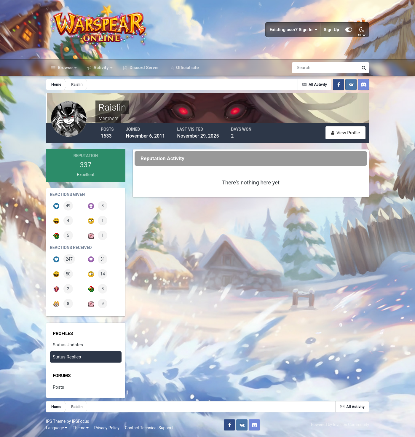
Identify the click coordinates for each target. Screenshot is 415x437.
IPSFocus (80, 421)
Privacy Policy (106, 427)
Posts (58, 387)
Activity (101, 67)
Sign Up (331, 29)
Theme (81, 427)
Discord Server (143, 67)
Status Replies (67, 357)
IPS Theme (56, 421)
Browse (65, 67)
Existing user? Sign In (293, 29)
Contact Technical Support (149, 427)
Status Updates (68, 344)
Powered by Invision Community (340, 424)
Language (56, 427)
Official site (187, 67)
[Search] (304, 67)
